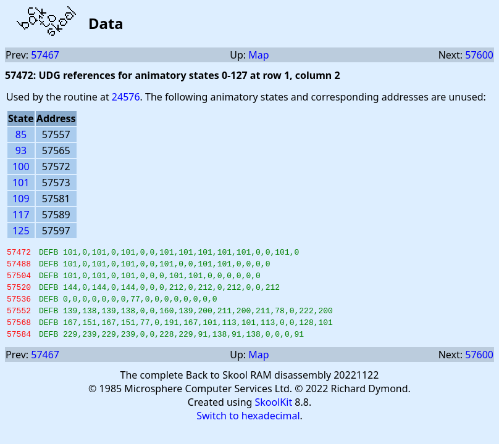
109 (20, 198)
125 (20, 230)
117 (20, 214)
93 (21, 150)
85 (21, 134)
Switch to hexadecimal (248, 430)
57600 (479, 55)
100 (20, 166)
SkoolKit (274, 417)
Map (258, 55)
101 (20, 182)
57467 (45, 55)
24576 (126, 97)
